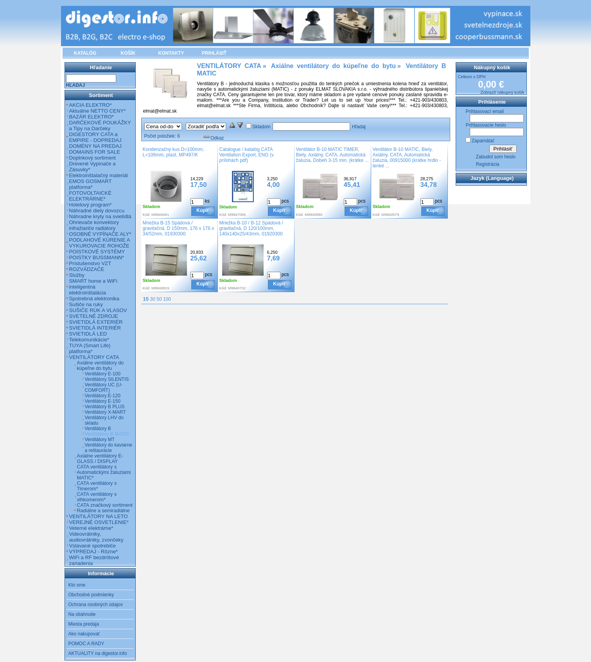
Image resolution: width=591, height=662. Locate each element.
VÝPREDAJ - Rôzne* (93, 551)
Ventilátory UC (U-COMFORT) (104, 387)
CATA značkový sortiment (105, 505)
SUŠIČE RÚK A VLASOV (98, 310)
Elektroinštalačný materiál (98, 175)
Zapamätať (483, 141)
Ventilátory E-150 (102, 401)
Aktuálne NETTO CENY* (97, 111)
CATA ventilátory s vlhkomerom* (97, 497)
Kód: (147, 214)
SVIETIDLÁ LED (88, 334)
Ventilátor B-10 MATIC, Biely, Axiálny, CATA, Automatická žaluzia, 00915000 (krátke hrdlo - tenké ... (407, 158)
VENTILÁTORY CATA (94, 357)
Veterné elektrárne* (91, 528)
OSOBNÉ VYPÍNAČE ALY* (100, 234)
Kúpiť (202, 210)
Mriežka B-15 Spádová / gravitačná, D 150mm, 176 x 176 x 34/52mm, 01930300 (178, 228)
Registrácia (487, 164)
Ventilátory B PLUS (105, 406)
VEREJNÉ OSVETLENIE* (99, 522)
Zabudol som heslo (496, 157)
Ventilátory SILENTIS (107, 379)
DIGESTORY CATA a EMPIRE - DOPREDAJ (95, 137)
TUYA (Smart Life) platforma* (90, 348)
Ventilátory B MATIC (107, 434)
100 (167, 299)
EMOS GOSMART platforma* (90, 184)
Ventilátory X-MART (105, 412)
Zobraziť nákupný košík (502, 92)
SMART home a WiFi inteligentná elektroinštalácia (93, 287)
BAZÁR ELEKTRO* (91, 117)
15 (146, 299)
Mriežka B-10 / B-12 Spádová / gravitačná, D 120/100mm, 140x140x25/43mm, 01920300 (251, 228)
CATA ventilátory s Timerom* (97, 486)
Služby (77, 275)
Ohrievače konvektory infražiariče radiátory (94, 225)
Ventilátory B (98, 428)
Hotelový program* (90, 205)
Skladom (261, 126)
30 (152, 299)
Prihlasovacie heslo (486, 125)
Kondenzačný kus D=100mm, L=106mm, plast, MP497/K (173, 152)
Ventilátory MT (100, 439)
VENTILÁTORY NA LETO (98, 516)
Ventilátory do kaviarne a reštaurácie (108, 447)
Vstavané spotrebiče (92, 546)
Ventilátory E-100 (102, 374)
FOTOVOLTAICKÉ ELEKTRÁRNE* (90, 196)
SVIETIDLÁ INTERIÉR (95, 328)
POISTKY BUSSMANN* (96, 257)
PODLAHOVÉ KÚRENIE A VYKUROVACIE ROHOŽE (99, 243)
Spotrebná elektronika (94, 298)
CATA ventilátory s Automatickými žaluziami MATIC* (104, 472)
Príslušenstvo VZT (90, 263)
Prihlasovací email (485, 111)
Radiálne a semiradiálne (103, 510)
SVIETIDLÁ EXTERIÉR (96, 322)
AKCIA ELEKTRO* (90, 105)
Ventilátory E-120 (102, 395)
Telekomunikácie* (89, 340)
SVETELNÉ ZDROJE (93, 316)
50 (159, 299)
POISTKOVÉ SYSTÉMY (97, 252)
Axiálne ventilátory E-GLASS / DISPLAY (100, 458)
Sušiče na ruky (86, 304)
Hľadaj (359, 126)
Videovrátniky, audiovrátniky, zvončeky (96, 537)
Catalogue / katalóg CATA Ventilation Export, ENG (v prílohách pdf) (246, 155)
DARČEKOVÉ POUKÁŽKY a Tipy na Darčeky (100, 125)
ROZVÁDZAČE (86, 269)
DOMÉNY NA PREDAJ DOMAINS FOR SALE (95, 149)
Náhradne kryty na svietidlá (100, 216)
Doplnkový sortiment (92, 158)
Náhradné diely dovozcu (97, 210)
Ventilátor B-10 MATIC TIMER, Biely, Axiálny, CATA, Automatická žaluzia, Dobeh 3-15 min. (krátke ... (332, 155)
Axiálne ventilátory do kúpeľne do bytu (100, 365)
